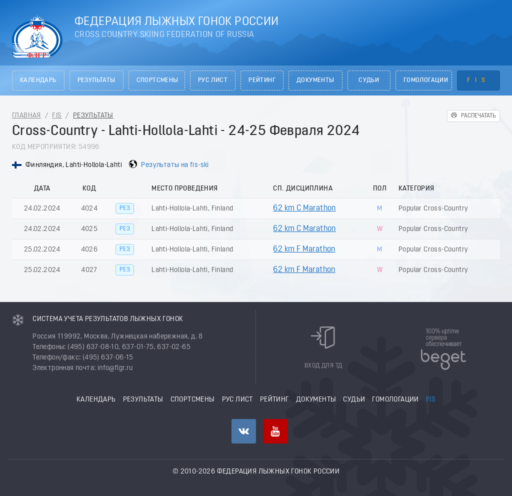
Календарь (38, 81)
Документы (315, 81)
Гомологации (426, 81)
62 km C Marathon (304, 208)
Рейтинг (262, 81)
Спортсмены (157, 81)
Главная (26, 116)
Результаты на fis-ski (174, 165)
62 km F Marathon (304, 250)
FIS (478, 81)
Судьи (368, 81)
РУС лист (213, 81)
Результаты (97, 81)
